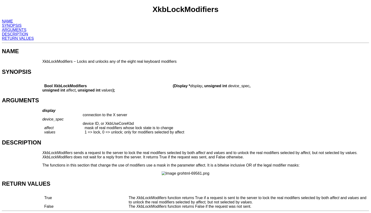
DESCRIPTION (15, 34)
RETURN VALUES (18, 38)
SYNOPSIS (12, 25)
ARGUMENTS (14, 30)
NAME (7, 21)
